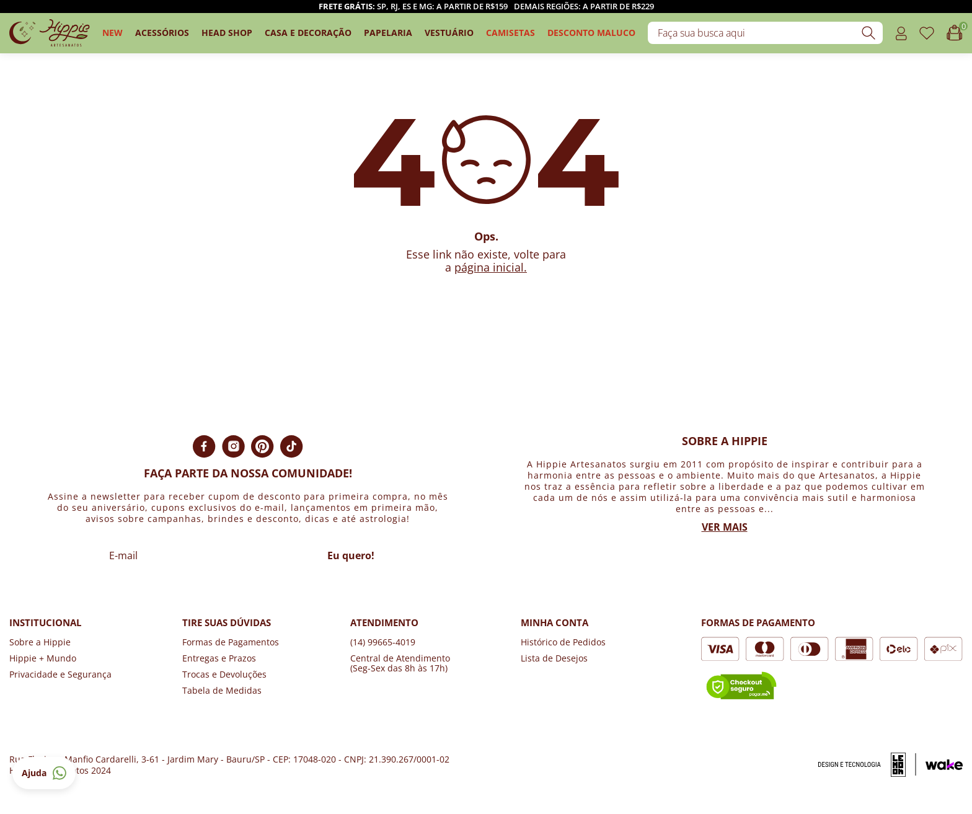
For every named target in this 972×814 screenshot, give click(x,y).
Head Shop (226, 32)
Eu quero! (350, 555)
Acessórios (162, 32)
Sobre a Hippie (40, 642)
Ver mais (725, 527)
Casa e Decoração (308, 32)
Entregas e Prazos (219, 658)
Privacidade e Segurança (60, 674)
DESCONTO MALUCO (591, 32)
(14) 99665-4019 (382, 642)
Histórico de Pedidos (563, 642)
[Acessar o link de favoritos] (926, 33)
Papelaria (388, 32)
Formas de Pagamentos (230, 642)
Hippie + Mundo (42, 658)
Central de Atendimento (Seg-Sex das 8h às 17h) (400, 663)
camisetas (510, 32)
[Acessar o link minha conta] (901, 33)
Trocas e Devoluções (224, 674)
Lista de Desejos (554, 658)
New (112, 32)
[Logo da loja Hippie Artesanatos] (49, 33)
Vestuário (449, 32)
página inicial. (490, 267)
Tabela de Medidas (222, 690)
